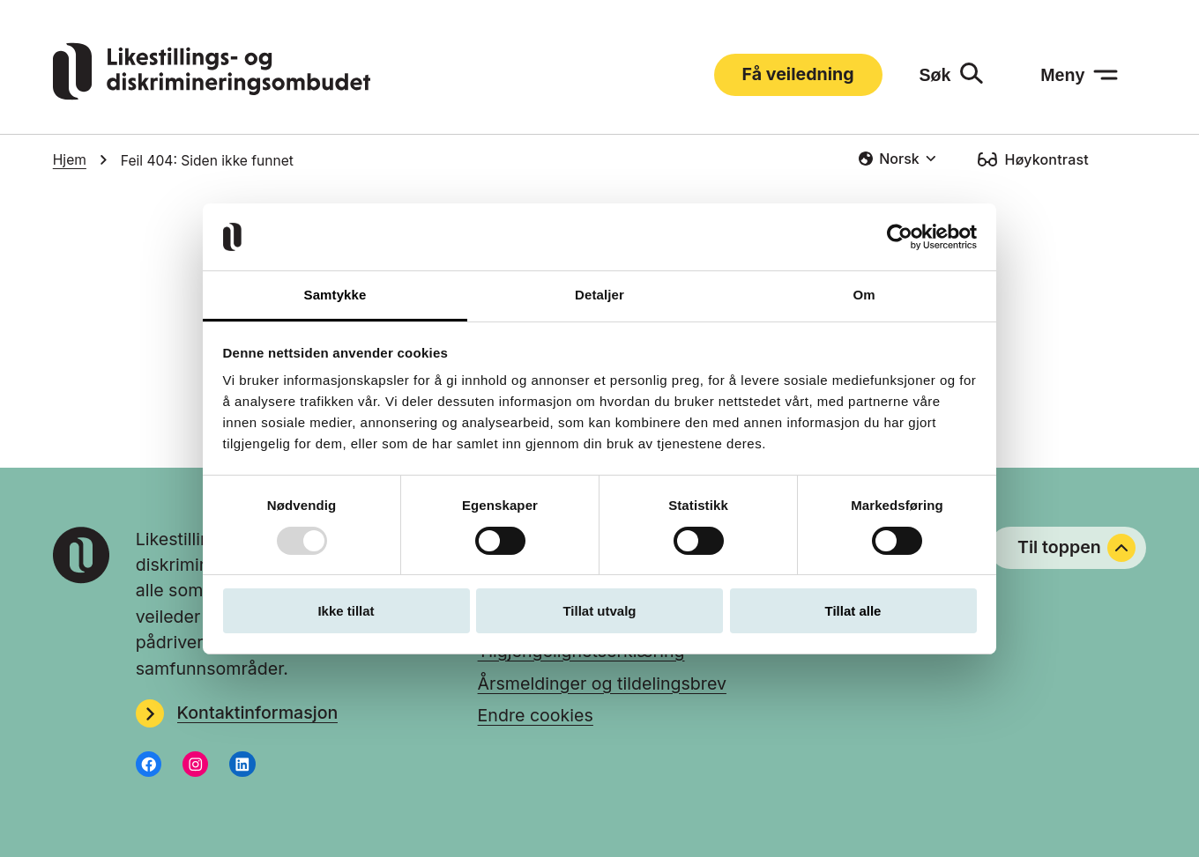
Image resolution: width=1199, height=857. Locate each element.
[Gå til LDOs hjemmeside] (211, 94)
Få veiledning (798, 74)
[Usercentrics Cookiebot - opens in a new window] (900, 237)
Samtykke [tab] (335, 294)
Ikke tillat (345, 610)
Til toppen (1076, 548)
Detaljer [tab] (599, 294)
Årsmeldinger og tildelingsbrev (602, 683)
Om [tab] (864, 294)
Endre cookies (535, 715)
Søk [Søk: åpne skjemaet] (934, 75)
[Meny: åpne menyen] (1079, 75)
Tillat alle (853, 610)
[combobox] (897, 158)
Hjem (69, 159)
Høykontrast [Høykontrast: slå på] (1047, 159)
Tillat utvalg (599, 610)
